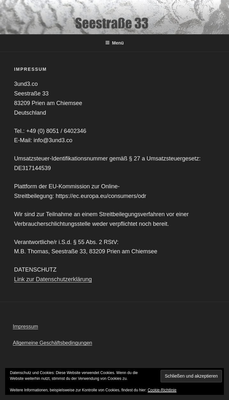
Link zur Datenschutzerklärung (53, 279)
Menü (114, 42)
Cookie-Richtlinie (162, 390)
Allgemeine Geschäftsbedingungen (52, 343)
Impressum (25, 326)
